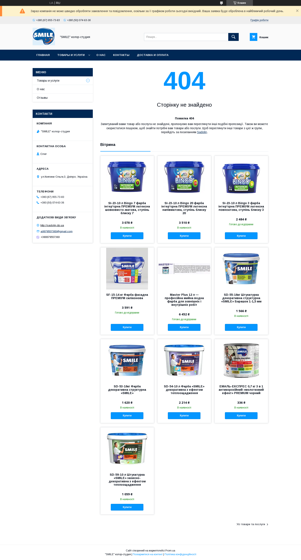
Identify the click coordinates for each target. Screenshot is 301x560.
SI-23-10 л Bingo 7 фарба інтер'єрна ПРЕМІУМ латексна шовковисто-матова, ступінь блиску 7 (127, 208)
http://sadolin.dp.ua (52, 225)
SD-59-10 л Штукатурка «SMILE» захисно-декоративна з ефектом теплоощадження (127, 479)
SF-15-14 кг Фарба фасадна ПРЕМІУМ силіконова (127, 296)
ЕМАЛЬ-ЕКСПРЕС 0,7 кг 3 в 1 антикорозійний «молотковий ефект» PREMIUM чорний (241, 390)
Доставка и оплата (152, 55)
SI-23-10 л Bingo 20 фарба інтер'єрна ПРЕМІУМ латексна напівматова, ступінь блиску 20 (184, 208)
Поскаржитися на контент (148, 554)
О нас (101, 55)
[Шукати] (233, 37)
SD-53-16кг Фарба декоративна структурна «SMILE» (127, 390)
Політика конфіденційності (180, 554)
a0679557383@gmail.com (57, 231)
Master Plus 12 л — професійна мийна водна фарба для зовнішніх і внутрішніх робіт (184, 299)
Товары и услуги (71, 55)
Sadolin (202, 132)
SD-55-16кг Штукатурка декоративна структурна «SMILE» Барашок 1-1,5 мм (241, 298)
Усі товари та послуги (251, 524)
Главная (43, 55)
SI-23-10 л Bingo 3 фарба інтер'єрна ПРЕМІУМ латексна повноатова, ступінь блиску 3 (241, 206)
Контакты (121, 55)
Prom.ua (170, 550)
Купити (127, 235)
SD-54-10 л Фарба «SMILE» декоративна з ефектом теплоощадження (184, 390)
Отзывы (42, 97)
